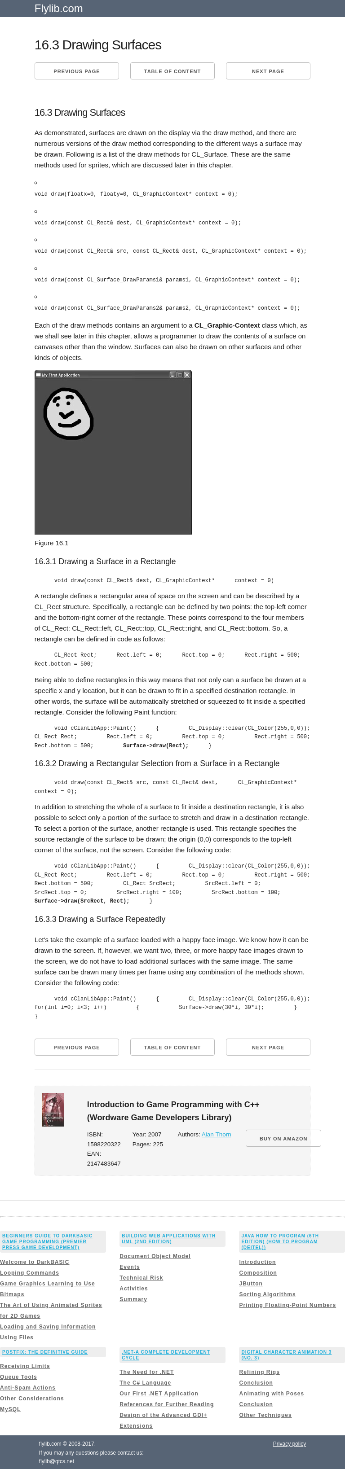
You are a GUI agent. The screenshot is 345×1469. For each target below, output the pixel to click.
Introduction (257, 1261)
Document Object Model (154, 1255)
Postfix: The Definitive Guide (45, 1350)
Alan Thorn (216, 1133)
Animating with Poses (271, 1393)
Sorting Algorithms (267, 1293)
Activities (133, 1287)
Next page (268, 71)
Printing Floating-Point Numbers (287, 1304)
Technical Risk (141, 1276)
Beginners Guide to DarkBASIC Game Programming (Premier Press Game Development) (47, 1240)
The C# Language (145, 1382)
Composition (258, 1271)
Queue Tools (18, 1376)
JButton (250, 1282)
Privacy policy (289, 1443)
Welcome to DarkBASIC (34, 1261)
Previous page (76, 71)
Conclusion (256, 1382)
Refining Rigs (259, 1371)
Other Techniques (265, 1414)
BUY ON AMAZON (284, 1137)
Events (129, 1266)
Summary (133, 1298)
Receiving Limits (25, 1365)
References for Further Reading (166, 1403)
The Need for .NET (146, 1371)
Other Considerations (32, 1397)
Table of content (172, 71)
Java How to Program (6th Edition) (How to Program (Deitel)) (280, 1240)
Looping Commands (29, 1271)
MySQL (10, 1408)
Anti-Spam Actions (28, 1387)
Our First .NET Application (159, 1393)
